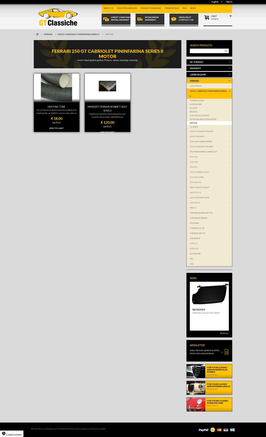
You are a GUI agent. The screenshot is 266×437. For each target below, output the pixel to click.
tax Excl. (56, 122)
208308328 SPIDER (198, 218)
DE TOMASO (196, 62)
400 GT (193, 207)
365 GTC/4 (195, 202)
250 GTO (194, 162)
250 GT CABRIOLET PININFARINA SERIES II (78, 34)
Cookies (102, 428)
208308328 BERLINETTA (201, 213)
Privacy (94, 428)
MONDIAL (194, 223)
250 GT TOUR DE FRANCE (201, 131)
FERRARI (48, 34)
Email (75, 428)
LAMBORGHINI (198, 74)
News (193, 8)
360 (191, 264)
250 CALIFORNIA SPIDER (201, 141)
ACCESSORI (195, 253)
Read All (224, 333)
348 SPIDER (195, 238)
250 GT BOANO (197, 136)
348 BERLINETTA (197, 233)
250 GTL (193, 167)
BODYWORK (196, 104)
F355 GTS (194, 248)
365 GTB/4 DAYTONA (199, 197)
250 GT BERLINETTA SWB (201, 146)
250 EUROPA (196, 86)
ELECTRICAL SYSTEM (199, 115)
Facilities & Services (127, 8)
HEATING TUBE (56, 106)
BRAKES (193, 111)
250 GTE (194, 156)
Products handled (151, 8)
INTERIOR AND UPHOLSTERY (203, 119)
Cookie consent (12, 434)
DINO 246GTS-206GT (200, 187)
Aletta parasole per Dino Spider (206, 312)
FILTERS (193, 108)
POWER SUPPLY (197, 100)
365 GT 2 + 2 (195, 192)
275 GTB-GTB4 (197, 177)
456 (191, 258)
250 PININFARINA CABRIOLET (203, 151)
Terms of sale (172, 8)
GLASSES (194, 126)
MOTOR (193, 123)
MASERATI (195, 68)
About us (108, 8)
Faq (184, 8)
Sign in (229, 1)
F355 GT (194, 243)
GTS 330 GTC (196, 182)
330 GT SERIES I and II (199, 172)
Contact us (84, 428)
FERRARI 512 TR (197, 228)
